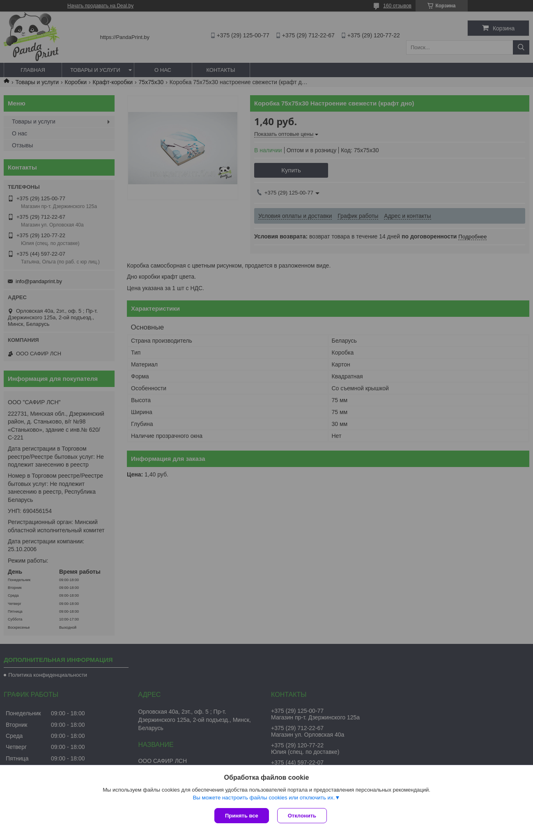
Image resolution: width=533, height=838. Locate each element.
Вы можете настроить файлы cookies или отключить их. (264, 797)
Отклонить (302, 816)
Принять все (241, 816)
